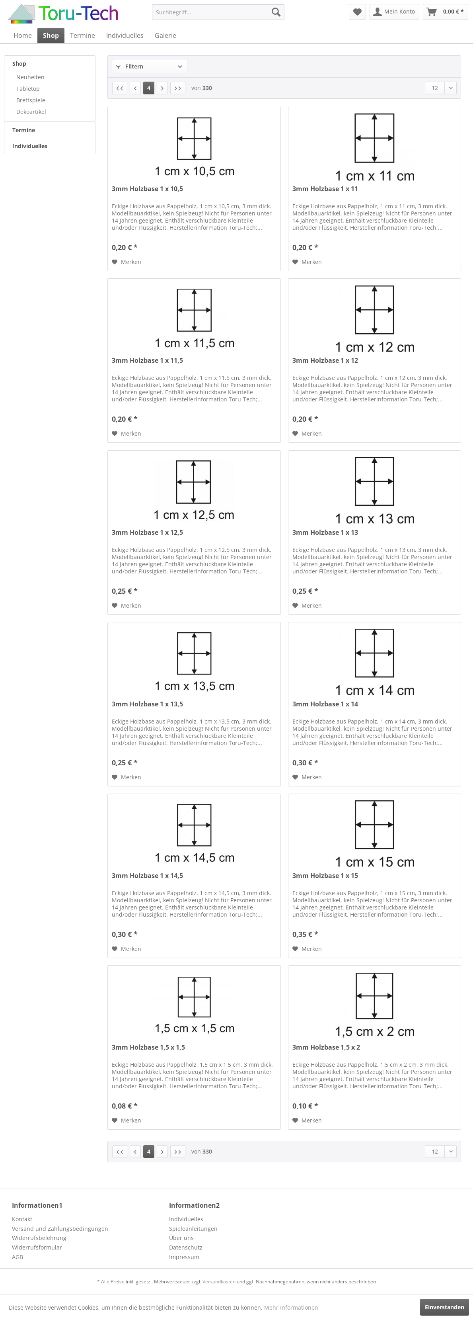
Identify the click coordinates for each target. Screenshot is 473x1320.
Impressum (184, 1257)
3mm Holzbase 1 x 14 (325, 704)
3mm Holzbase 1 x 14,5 (147, 876)
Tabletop (28, 88)
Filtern (129, 66)
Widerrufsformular (37, 1247)
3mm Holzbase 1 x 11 (325, 189)
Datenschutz (185, 1247)
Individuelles (29, 146)
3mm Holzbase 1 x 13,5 (147, 704)
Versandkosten (219, 1281)
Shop (19, 63)
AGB (17, 1257)
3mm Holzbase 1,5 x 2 (326, 1047)
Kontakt (22, 1219)
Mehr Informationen (291, 1307)
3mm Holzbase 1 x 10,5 (147, 189)
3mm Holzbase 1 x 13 (325, 532)
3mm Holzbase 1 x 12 (325, 360)
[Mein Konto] (394, 12)
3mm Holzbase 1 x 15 (325, 876)
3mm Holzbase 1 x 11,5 (147, 360)
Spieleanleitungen (193, 1228)
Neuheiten (30, 77)
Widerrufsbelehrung (39, 1238)
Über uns (181, 1238)
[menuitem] (218, 12)
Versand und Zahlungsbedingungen (60, 1228)
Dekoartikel (31, 111)
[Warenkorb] (445, 12)
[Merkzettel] (357, 12)
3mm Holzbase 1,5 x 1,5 (148, 1047)
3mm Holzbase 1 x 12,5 (147, 532)
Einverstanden (444, 1307)
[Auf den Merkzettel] (126, 262)
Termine (23, 130)
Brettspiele (30, 100)
